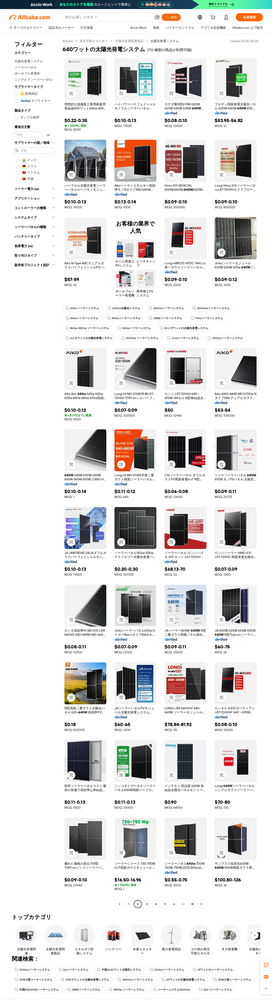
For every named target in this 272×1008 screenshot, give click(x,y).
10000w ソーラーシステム (139, 338)
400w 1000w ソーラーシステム (87, 328)
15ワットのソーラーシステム (213, 970)
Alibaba (68, 41)
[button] (157, 17)
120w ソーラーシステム (82, 308)
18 (192, 904)
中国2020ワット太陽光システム (119, 970)
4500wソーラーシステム (135, 980)
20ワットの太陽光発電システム (183, 980)
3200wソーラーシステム (166, 308)
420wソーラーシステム (134, 328)
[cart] (213, 18)
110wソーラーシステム (207, 318)
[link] (266, 965)
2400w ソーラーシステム (126, 989)
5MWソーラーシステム (165, 318)
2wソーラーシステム (73, 970)
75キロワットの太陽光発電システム (85, 980)
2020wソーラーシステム (32, 970)
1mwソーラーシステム (183, 338)
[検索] (171, 17)
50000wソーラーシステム (211, 308)
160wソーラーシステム (82, 318)
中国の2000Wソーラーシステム (37, 989)
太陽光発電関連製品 (129, 41)
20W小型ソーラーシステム (33, 980)
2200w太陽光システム (124, 308)
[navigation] (34, 473)
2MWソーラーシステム (83, 989)
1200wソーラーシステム (167, 970)
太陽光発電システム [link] (164, 41)
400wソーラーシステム (124, 318)
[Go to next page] (201, 904)
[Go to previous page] (120, 904)
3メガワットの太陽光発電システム (89, 338)
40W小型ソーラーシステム (232, 980)
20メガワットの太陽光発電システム (184, 328)
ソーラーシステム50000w (171, 989)
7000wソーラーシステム (225, 338)
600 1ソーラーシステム (215, 989)
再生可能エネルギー (94, 41)
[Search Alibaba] (108, 17)
